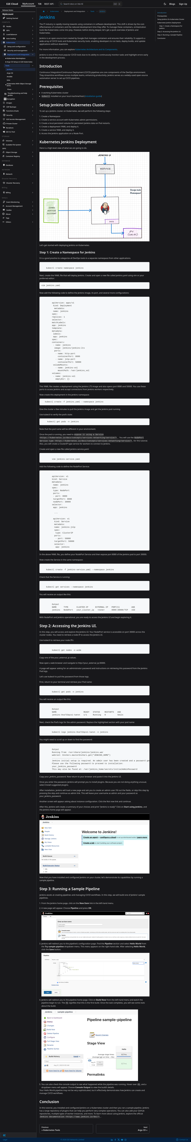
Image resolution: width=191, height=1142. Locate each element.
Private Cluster (11, 125)
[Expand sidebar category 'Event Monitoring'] (32, 203)
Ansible (9, 76)
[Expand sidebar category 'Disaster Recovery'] (32, 184)
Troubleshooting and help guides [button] (17, 95)
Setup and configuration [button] (16, 46)
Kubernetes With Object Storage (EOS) (19, 85)
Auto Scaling (11, 38)
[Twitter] (118, 1139)
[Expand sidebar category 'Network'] (32, 175)
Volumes (9, 142)
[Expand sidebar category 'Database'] (32, 166)
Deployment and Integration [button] (18, 54)
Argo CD (10, 73)
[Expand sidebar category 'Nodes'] (32, 26)
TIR (48, 4)
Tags (7, 219)
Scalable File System (13, 146)
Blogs (172, 4)
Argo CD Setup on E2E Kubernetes (19, 62)
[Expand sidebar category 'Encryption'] (32, 100)
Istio (8, 80)
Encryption (11, 100)
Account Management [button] (14, 207)
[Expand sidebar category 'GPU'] (32, 30)
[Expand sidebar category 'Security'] (32, 116)
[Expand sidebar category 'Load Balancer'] (32, 34)
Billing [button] (8, 194)
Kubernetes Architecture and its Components (96, 49)
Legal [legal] (5, 1139)
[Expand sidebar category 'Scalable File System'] (32, 146)
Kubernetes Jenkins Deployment (169, 23)
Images (9, 104)
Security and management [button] (17, 50)
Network (9, 175)
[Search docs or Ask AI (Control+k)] (99, 4)
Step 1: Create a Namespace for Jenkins (170, 27)
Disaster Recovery (13, 184)
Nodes (8, 26)
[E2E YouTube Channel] (122, 1139)
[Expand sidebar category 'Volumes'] (32, 142)
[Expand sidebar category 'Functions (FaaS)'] (32, 112)
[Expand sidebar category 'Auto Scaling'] (32, 38)
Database (9, 166)
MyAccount (37, 3)
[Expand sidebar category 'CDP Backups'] (32, 108)
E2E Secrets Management (15, 120)
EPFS (4, 150)
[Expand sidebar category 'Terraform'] (32, 129)
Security (9, 116)
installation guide (93, 96)
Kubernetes (10, 42)
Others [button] (8, 223)
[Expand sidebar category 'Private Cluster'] (32, 125)
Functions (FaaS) (12, 112)
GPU (8, 30)
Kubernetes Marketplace (16, 58)
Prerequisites (162, 16)
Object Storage (11, 153)
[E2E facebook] (115, 1139)
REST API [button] (57, 4)
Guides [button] (9, 211)
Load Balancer (11, 34)
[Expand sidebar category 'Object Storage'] (32, 153)
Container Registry (13, 157)
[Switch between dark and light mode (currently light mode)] (165, 4)
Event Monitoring (12, 203)
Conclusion (161, 38)
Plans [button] (9, 90)
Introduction (162, 13)
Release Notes (7, 10)
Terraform (9, 129)
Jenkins (9, 69)
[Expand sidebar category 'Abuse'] (32, 215)
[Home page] (43, 11)
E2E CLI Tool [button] (10, 133)
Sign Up (183, 4)
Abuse (8, 215)
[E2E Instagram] (125, 1139)
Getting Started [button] (12, 18)
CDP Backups (11, 108)
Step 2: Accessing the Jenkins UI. (169, 31)
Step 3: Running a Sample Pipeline (169, 35)
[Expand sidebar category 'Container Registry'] (32, 157)
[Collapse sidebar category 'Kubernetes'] (32, 42)
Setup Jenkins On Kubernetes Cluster (170, 19)
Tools (7, 66)
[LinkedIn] (112, 1139)
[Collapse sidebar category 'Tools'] (32, 65)
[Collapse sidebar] (18, 1134)
